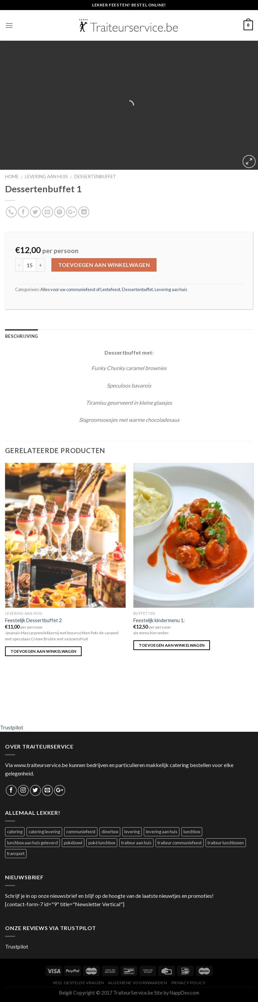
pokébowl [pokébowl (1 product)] (73, 842)
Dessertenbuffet (95, 176)
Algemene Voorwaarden (137, 982)
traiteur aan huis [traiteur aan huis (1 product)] (136, 842)
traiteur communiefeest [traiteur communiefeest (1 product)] (180, 842)
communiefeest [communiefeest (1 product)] (80, 831)
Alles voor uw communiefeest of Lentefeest (80, 289)
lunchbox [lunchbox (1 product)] (191, 831)
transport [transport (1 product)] (16, 853)
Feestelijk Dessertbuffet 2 (33, 620)
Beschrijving (21, 336)
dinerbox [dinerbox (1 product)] (109, 831)
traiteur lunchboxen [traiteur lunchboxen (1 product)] (226, 842)
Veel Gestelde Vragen (78, 982)
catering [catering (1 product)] (15, 831)
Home (11, 176)
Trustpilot (11, 727)
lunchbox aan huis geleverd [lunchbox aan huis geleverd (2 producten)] (32, 842)
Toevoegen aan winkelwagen (104, 265)
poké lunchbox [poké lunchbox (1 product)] (101, 842)
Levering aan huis (46, 176)
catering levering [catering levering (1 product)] (44, 831)
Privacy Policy (188, 982)
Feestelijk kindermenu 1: (159, 620)
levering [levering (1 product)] (132, 831)
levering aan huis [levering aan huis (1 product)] (161, 831)
